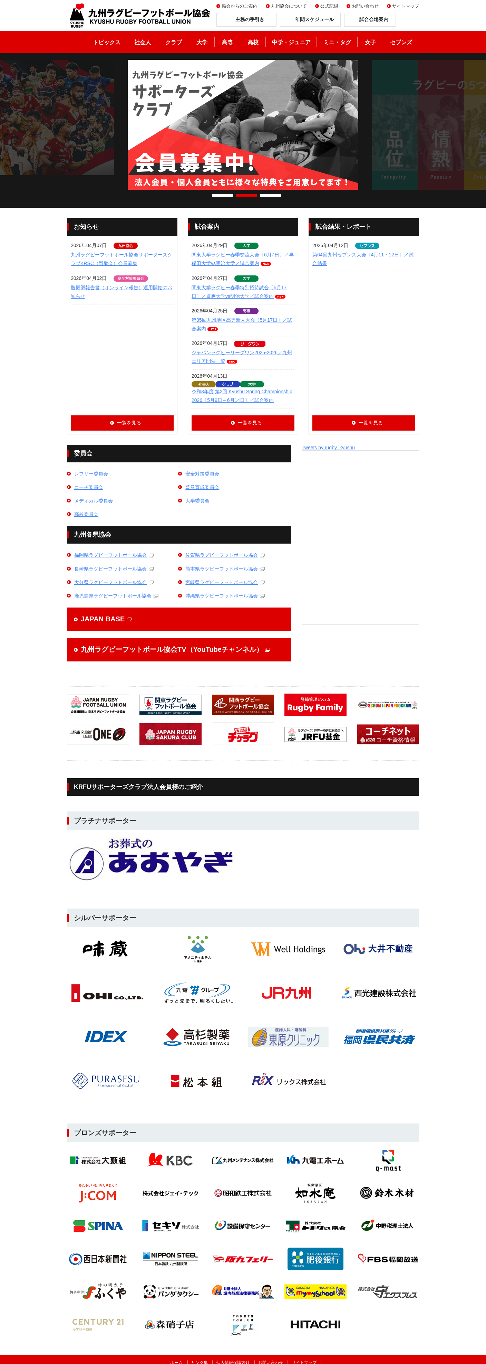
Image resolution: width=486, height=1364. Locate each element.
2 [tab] (246, 195)
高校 (253, 42)
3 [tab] (270, 195)
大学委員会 (197, 501)
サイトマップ (405, 6)
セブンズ (401, 42)
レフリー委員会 (91, 474)
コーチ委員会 (88, 487)
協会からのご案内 (239, 6)
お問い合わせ (365, 6)
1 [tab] (222, 195)
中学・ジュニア (291, 42)
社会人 (142, 42)
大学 (201, 42)
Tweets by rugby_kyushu (328, 447)
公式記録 (329, 6)
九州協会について (289, 6)
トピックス (106, 42)
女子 (370, 42)
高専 (227, 42)
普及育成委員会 (202, 487)
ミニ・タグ (337, 42)
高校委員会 (86, 514)
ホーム (76, 42)
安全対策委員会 (202, 474)
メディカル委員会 (93, 501)
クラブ (173, 42)
